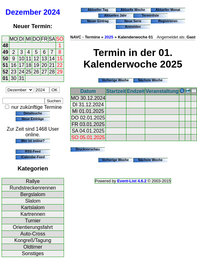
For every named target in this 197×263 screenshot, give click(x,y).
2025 (109, 37)
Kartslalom (33, 207)
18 (29, 65)
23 (14, 71)
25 (29, 71)
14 (52, 58)
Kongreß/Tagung (32, 240)
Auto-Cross (32, 233)
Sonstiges (33, 253)
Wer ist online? (32, 141)
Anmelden (133, 26)
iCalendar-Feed (33, 157)
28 (52, 71)
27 (44, 71)
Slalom (33, 201)
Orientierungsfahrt (33, 227)
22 (60, 65)
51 (5, 65)
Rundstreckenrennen (33, 187)
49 (5, 52)
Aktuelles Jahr (115, 15)
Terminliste (150, 15)
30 (14, 78)
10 (21, 58)
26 (36, 71)
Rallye (33, 181)
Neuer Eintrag (98, 21)
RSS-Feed (33, 151)
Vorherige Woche (115, 80)
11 (29, 58)
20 (44, 65)
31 (21, 78)
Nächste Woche (150, 80)
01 (5, 78)
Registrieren (168, 21)
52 (5, 71)
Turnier (33, 220)
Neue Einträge (33, 119)
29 (60, 71)
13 (44, 58)
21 (52, 65)
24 (21, 71)
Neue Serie (132, 21)
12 (36, 58)
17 (21, 65)
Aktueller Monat (167, 10)
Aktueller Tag (97, 10)
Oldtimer (32, 247)
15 (60, 58)
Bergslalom (32, 194)
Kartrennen (32, 214)
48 (5, 45)
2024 (51, 12)
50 (5, 58)
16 (14, 65)
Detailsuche (32, 113)
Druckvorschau (88, 149)
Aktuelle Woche (133, 10)
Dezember (24, 12)
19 (36, 65)
